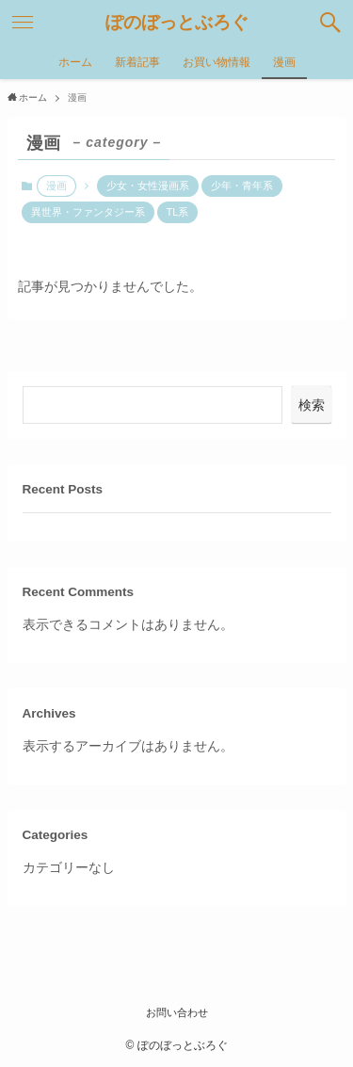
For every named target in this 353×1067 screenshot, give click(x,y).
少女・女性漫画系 (147, 185)
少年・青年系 (242, 185)
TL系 (178, 212)
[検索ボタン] (330, 22)
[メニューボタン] (22, 22)
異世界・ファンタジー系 (88, 212)
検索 (311, 404)
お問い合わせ (177, 1012)
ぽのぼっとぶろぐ (177, 23)
